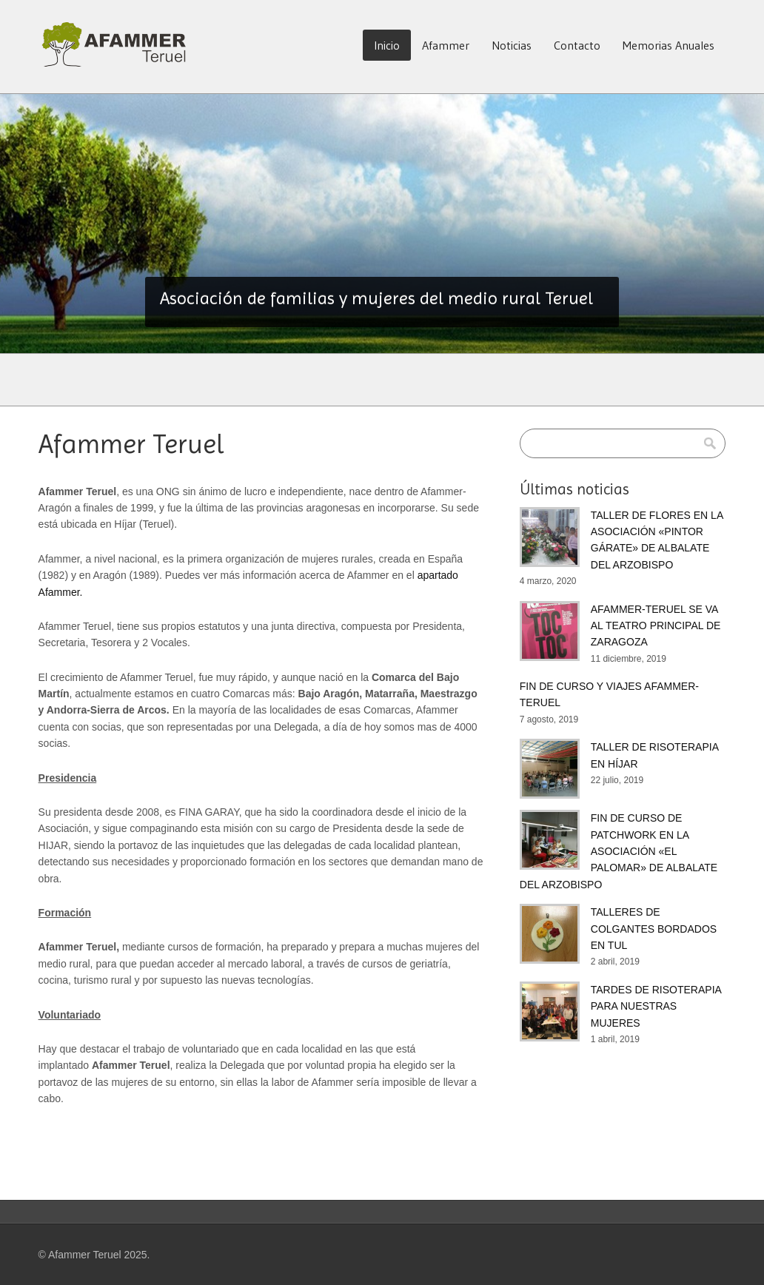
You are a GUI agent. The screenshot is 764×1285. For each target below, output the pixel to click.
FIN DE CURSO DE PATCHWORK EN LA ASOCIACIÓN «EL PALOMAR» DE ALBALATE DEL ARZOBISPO (618, 851)
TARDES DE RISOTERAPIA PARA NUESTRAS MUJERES (656, 1006)
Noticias (512, 45)
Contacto (577, 45)
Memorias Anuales (668, 45)
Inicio (387, 45)
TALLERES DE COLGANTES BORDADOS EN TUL (654, 928)
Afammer (445, 45)
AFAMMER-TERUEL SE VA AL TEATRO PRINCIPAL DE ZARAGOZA (656, 625)
